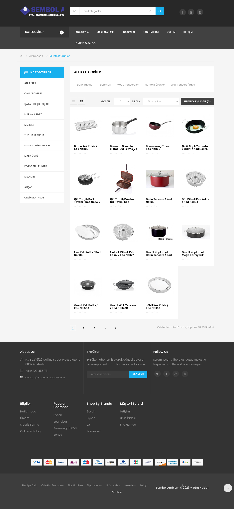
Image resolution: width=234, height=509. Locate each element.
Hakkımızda (28, 411)
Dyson (58, 415)
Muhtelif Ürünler (60, 56)
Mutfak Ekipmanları (37, 145)
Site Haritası (128, 425)
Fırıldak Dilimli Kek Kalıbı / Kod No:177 (122, 253)
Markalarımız (33, 114)
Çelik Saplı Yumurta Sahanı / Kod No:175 (195, 147)
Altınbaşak (36, 56)
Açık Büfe (30, 83)
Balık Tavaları (85, 85)
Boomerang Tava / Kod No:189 (158, 147)
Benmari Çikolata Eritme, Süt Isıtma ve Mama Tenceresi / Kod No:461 (123, 150)
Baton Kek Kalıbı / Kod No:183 (85, 147)
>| (116, 328)
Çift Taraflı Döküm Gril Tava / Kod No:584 (122, 202)
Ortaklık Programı (52, 485)
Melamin (29, 176)
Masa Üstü (31, 156)
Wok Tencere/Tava (183, 85)
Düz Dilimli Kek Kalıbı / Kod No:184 (195, 200)
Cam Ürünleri (33, 93)
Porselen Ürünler (35, 166)
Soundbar (60, 422)
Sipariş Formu (29, 425)
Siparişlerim (94, 485)
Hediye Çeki (29, 485)
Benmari (105, 85)
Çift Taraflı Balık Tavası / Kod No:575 (87, 200)
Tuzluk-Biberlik (34, 135)
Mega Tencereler (128, 85)
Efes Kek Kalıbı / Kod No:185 (87, 253)
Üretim (24, 418)
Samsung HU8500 (66, 428)
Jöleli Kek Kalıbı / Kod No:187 (157, 306)
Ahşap (28, 187)
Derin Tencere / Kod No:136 (159, 200)
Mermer (29, 124)
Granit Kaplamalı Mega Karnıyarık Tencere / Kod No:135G (193, 256)
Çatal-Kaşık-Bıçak (36, 104)
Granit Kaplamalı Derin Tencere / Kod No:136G (159, 255)
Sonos (58, 435)
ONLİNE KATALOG (34, 197)
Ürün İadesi (128, 418)
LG (88, 425)
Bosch (91, 411)
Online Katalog (30, 431)
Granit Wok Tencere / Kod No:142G (123, 306)
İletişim (125, 411)
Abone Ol (138, 374)
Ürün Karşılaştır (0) (197, 101)
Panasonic (94, 431)
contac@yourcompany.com (45, 377)
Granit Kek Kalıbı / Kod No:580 (86, 306)
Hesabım (130, 485)
